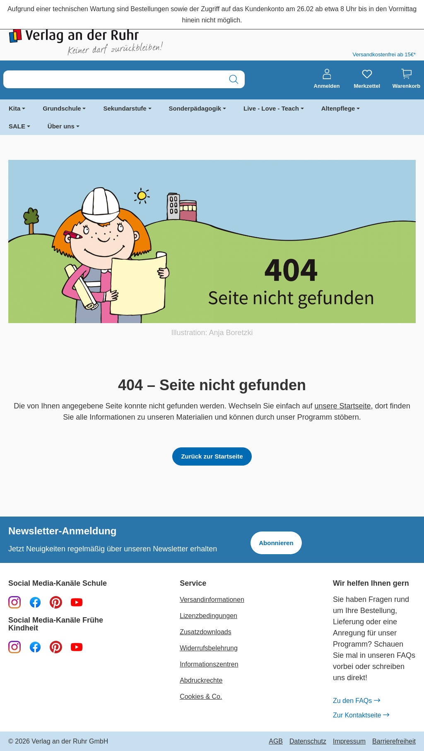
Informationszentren (209, 664)
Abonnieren (276, 542)
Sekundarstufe (124, 108)
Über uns (61, 126)
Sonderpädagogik (195, 108)
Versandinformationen (212, 599)
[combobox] (113, 79)
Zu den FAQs (356, 701)
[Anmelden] (326, 79)
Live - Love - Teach (271, 108)
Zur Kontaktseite (361, 715)
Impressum (349, 741)
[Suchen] (234, 79)
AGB (276, 741)
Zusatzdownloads (205, 631)
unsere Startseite (343, 406)
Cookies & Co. (201, 696)
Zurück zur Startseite (212, 456)
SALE (17, 126)
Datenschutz (307, 741)
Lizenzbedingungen (208, 615)
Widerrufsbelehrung (209, 648)
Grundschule (62, 108)
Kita (14, 108)
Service (193, 583)
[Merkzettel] (367, 79)
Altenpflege (338, 108)
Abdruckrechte (201, 680)
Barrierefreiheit (394, 741)
